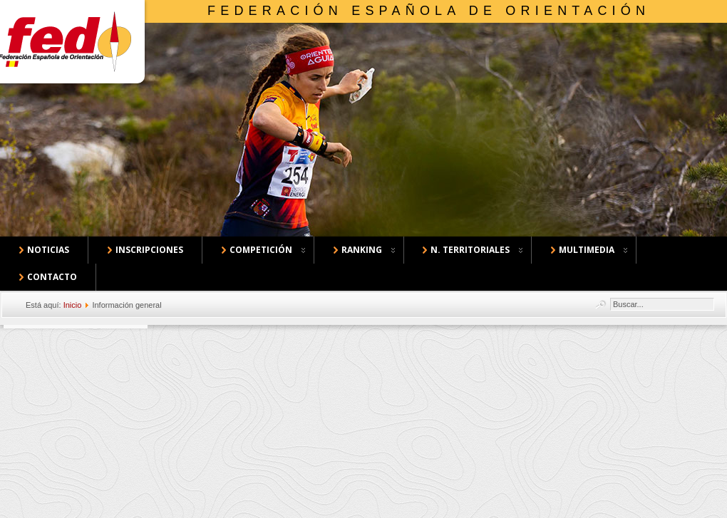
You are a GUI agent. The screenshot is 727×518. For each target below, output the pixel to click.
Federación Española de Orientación (428, 11)
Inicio (72, 305)
